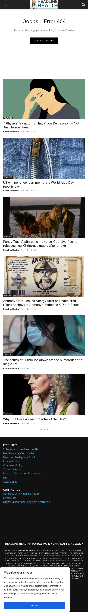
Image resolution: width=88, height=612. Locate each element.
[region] (35, 589)
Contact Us (9, 498)
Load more (44, 429)
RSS (5, 477)
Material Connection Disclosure (22, 473)
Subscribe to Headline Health (20, 449)
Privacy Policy (11, 461)
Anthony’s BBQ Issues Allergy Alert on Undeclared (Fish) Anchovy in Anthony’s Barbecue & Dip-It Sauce (41, 303)
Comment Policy (12, 465)
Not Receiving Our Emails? (18, 453)
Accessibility (10, 481)
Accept (34, 605)
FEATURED (8, 118)
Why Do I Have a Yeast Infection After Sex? (34, 419)
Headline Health (11, 131)
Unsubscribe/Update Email (19, 457)
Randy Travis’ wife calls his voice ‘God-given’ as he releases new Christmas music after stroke (40, 244)
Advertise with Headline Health (21, 493)
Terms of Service (13, 469)
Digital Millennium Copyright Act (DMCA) (27, 502)
